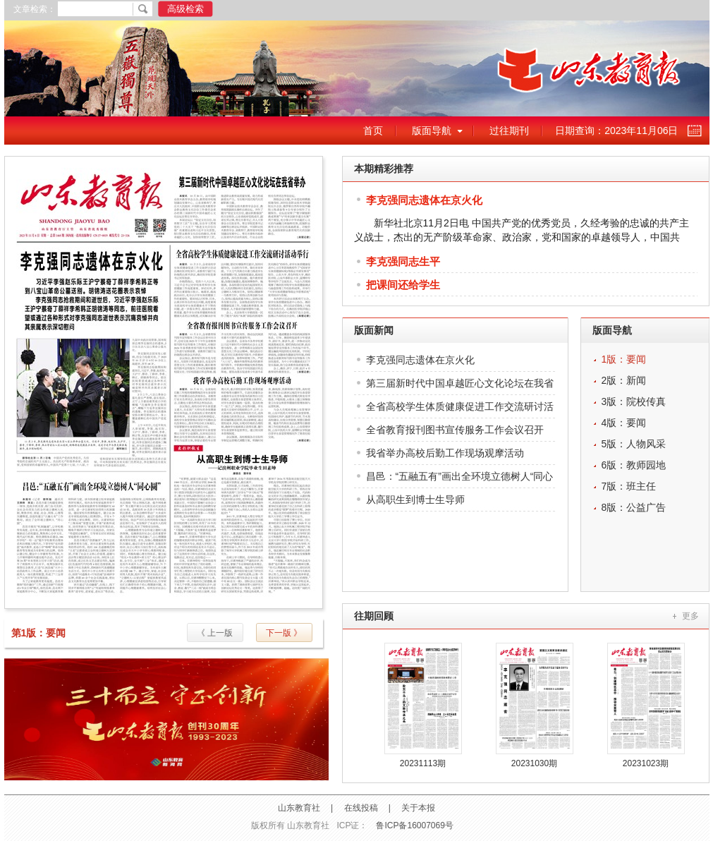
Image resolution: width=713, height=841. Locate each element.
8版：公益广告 (634, 507)
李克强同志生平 (403, 261)
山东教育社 (299, 808)
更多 (690, 616)
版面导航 (431, 130)
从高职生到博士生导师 (415, 499)
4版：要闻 (624, 422)
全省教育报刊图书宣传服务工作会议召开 (455, 429)
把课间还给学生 (403, 285)
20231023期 (646, 763)
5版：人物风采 (634, 443)
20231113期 (423, 763)
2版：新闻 (624, 380)
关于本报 (418, 808)
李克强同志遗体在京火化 (424, 200)
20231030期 (534, 763)
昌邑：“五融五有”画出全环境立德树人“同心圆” (460, 479)
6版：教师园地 (634, 465)
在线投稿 (361, 808)
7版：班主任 (629, 486)
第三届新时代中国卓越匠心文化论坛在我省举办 (460, 386)
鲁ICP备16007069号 (414, 825)
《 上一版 (215, 633)
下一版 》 (284, 633)
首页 (373, 130)
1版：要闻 (624, 359)
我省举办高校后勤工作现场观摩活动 (445, 453)
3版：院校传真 (634, 401)
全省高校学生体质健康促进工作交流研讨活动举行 (460, 409)
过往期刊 (509, 130)
